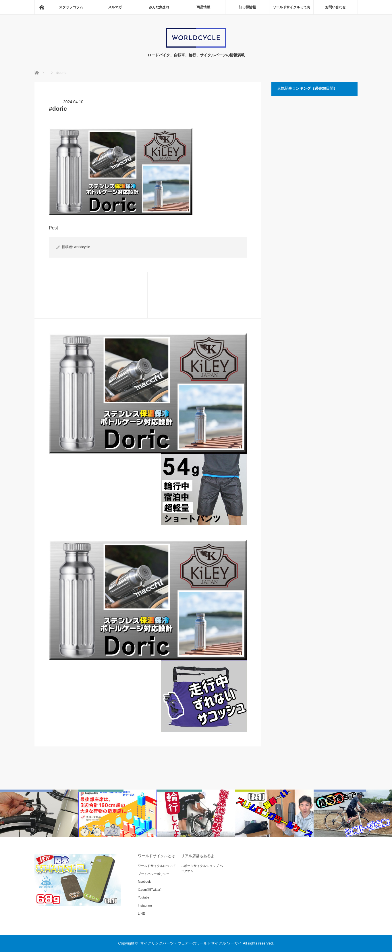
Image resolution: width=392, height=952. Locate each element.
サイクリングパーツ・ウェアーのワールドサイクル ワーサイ (191, 943)
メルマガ (115, 7)
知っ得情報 (247, 7)
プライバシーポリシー (153, 874)
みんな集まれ (159, 7)
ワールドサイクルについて (157, 865)
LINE (141, 913)
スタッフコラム (71, 7)
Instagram (145, 905)
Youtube (143, 897)
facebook (144, 881)
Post (53, 227)
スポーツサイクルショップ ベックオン (202, 868)
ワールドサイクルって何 (291, 7)
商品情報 (203, 7)
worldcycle (82, 247)
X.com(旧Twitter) (149, 889)
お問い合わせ (335, 7)
